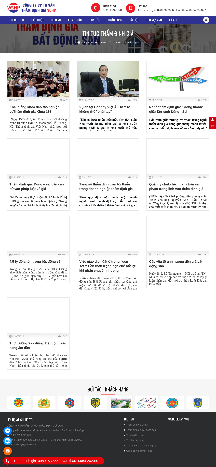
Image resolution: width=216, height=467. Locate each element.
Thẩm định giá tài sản (136, 424)
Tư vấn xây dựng (134, 440)
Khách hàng (75, 20)
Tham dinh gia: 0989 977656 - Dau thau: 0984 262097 (172, 10)
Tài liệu (134, 20)
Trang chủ (17, 20)
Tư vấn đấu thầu (134, 435)
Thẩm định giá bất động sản (140, 430)
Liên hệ (173, 20)
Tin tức (95, 20)
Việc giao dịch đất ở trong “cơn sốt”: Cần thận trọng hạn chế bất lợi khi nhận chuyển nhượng (107, 266)
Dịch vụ (56, 20)
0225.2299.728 (112, 10)
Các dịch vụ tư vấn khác (138, 450)
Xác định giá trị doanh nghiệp (140, 445)
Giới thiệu (37, 20)
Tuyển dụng (114, 20)
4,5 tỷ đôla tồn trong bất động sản (35, 261)
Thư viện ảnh (154, 20)
